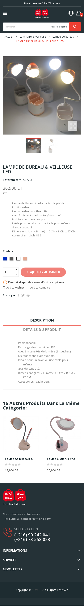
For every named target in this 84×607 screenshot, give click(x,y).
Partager (18, 295)
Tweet (23, 295)
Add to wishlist (13, 287)
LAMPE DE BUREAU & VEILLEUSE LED (21, 459)
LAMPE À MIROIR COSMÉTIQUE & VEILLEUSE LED (63, 459)
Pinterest (28, 295)
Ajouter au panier (44, 272)
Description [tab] (42, 320)
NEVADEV (38, 590)
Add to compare (38, 287)
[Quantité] (8, 272)
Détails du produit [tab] (42, 329)
